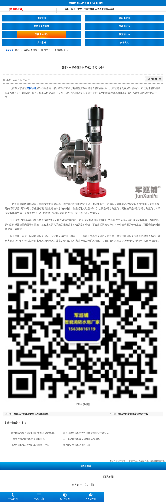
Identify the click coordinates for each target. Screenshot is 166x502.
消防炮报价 (60, 50)
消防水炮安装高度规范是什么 (133, 414)
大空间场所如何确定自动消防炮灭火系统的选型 (34, 433)
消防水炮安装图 (41, 26)
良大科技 (89, 484)
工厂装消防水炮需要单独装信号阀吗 (81, 439)
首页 (17, 50)
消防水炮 (41, 18)
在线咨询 (91, 496)
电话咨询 (13, 496)
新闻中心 (45, 50)
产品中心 (39, 496)
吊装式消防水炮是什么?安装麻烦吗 (31, 414)
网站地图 (108, 476)
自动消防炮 (124, 18)
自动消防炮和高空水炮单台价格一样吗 (30, 445)
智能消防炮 (124, 26)
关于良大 (124, 42)
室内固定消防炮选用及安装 (76, 445)
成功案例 (41, 42)
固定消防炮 (124, 34)
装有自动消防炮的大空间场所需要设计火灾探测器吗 (89, 433)
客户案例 (65, 496)
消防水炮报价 (41, 34)
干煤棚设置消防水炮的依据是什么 (28, 439)
